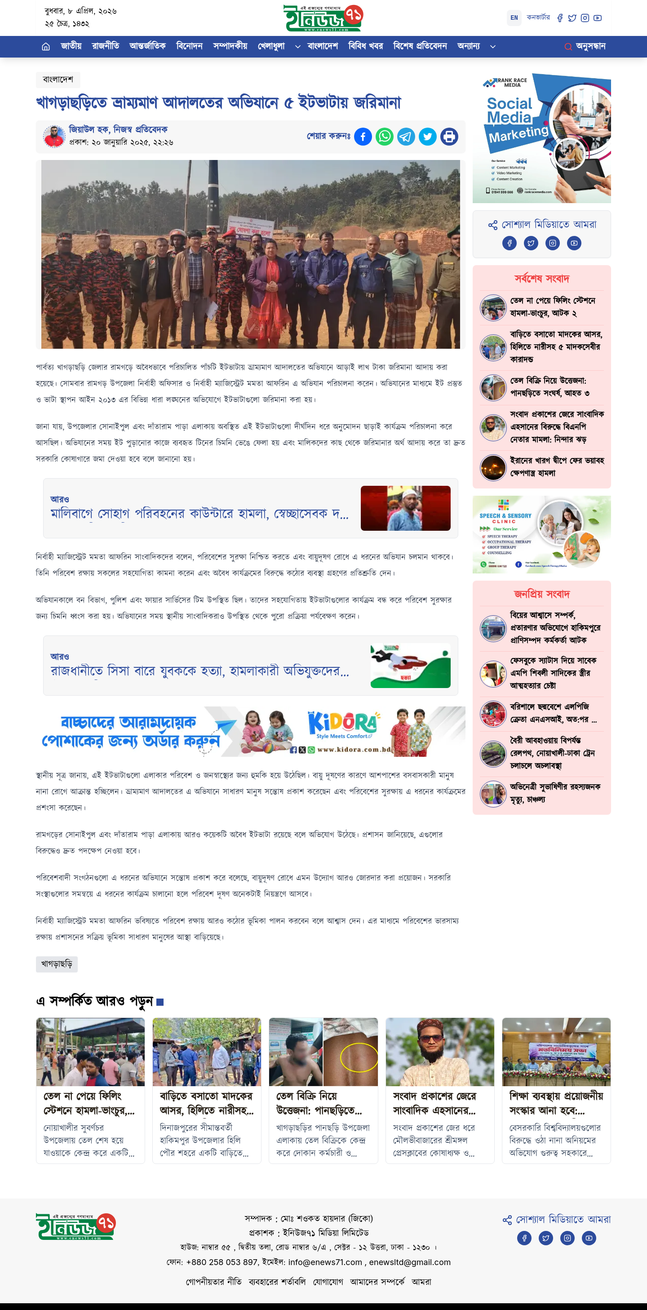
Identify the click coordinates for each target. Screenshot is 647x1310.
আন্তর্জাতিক (148, 46)
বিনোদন (190, 46)
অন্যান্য (468, 46)
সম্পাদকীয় (230, 46)
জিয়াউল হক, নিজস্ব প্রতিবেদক (118, 130)
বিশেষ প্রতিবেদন (420, 46)
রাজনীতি (105, 46)
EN (514, 18)
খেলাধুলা (271, 46)
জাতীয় (71, 46)
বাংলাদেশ (323, 46)
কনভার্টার (538, 18)
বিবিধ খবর (366, 46)
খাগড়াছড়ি (56, 964)
